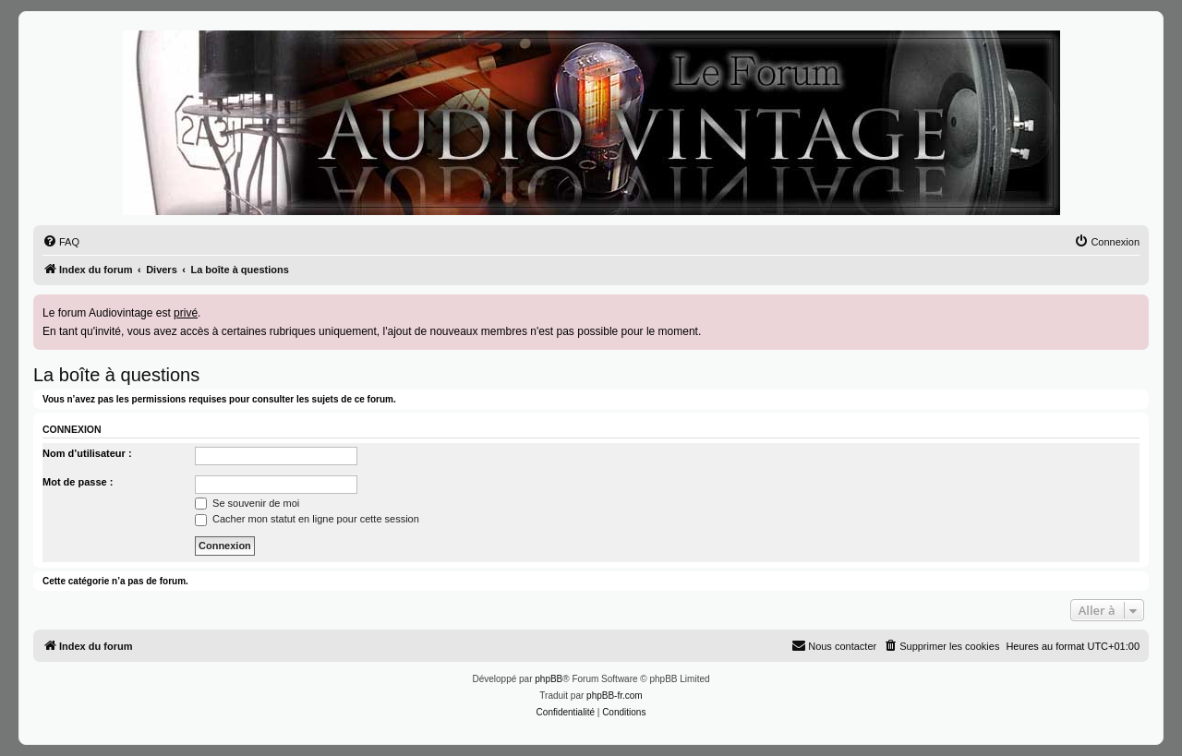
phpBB (548, 679)
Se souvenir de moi (247, 503)
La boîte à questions (116, 375)
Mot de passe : (77, 481)
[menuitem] (60, 242)
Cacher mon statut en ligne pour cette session (307, 518)
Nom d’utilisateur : (87, 453)
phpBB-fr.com (614, 695)
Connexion (72, 429)
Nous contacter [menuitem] (833, 645)
